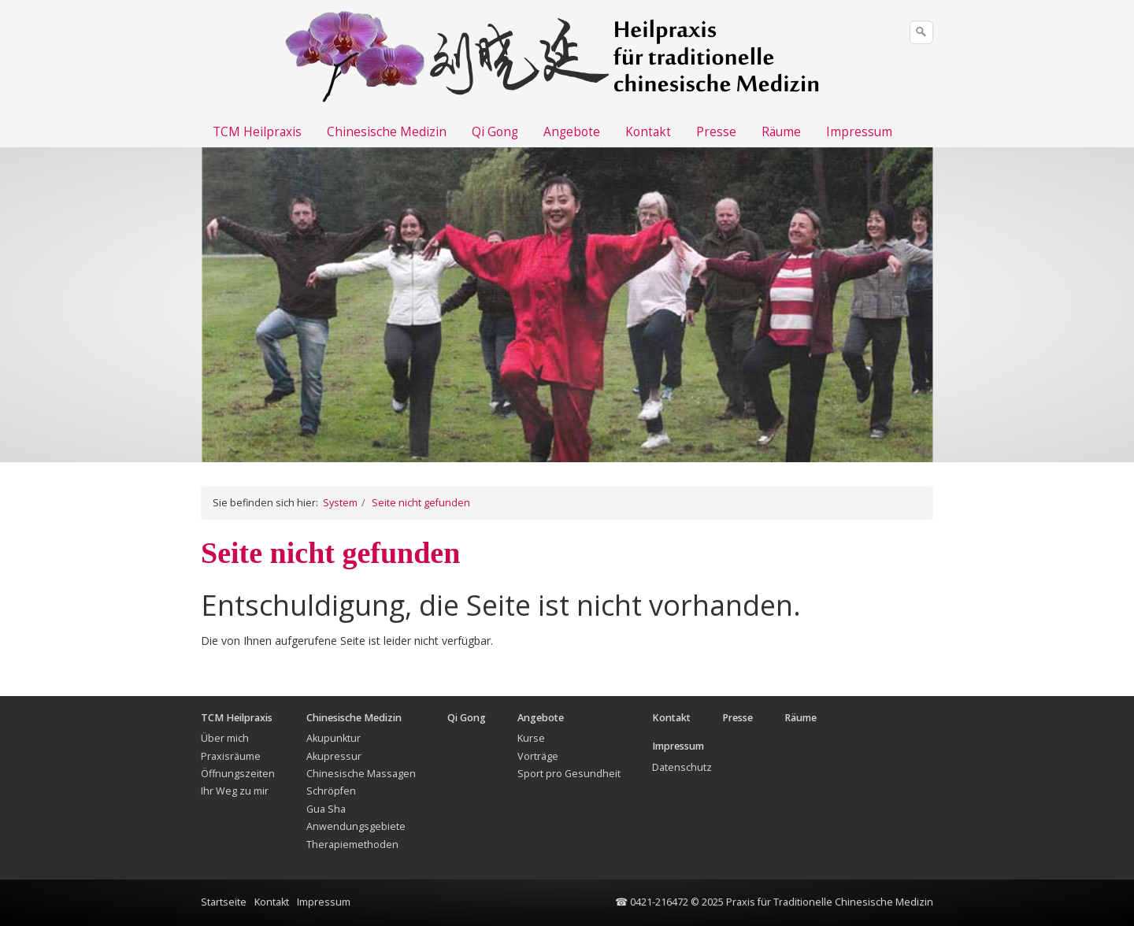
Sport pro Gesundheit (569, 773)
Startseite (223, 902)
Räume (781, 132)
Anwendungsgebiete (356, 826)
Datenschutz (682, 767)
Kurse (531, 738)
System (340, 502)
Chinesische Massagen (361, 773)
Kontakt (648, 132)
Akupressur (333, 756)
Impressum (859, 132)
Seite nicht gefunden (421, 502)
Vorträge (537, 756)
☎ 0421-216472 (651, 902)
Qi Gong (495, 132)
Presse (716, 132)
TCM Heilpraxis (257, 132)
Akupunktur (333, 738)
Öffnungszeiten (238, 773)
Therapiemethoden (352, 844)
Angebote (571, 132)
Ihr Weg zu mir (235, 791)
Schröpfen (331, 791)
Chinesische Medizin (387, 132)
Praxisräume (231, 756)
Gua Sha (326, 809)
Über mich (225, 738)
